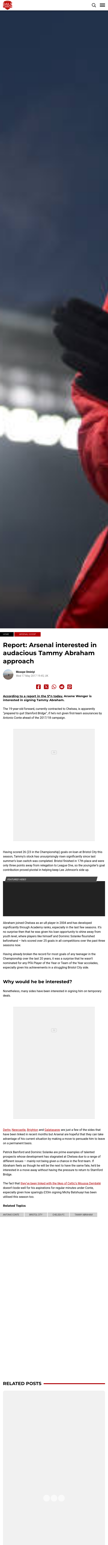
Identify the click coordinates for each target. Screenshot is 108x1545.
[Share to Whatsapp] (54, 686)
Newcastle (19, 1130)
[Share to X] (46, 686)
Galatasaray (52, 1130)
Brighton (32, 1130)
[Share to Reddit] (61, 686)
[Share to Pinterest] (69, 686)
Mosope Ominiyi (25, 672)
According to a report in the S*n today (32, 696)
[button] (94, 5)
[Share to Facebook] (38, 686)
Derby (6, 1130)
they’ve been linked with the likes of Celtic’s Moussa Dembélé (61, 1183)
